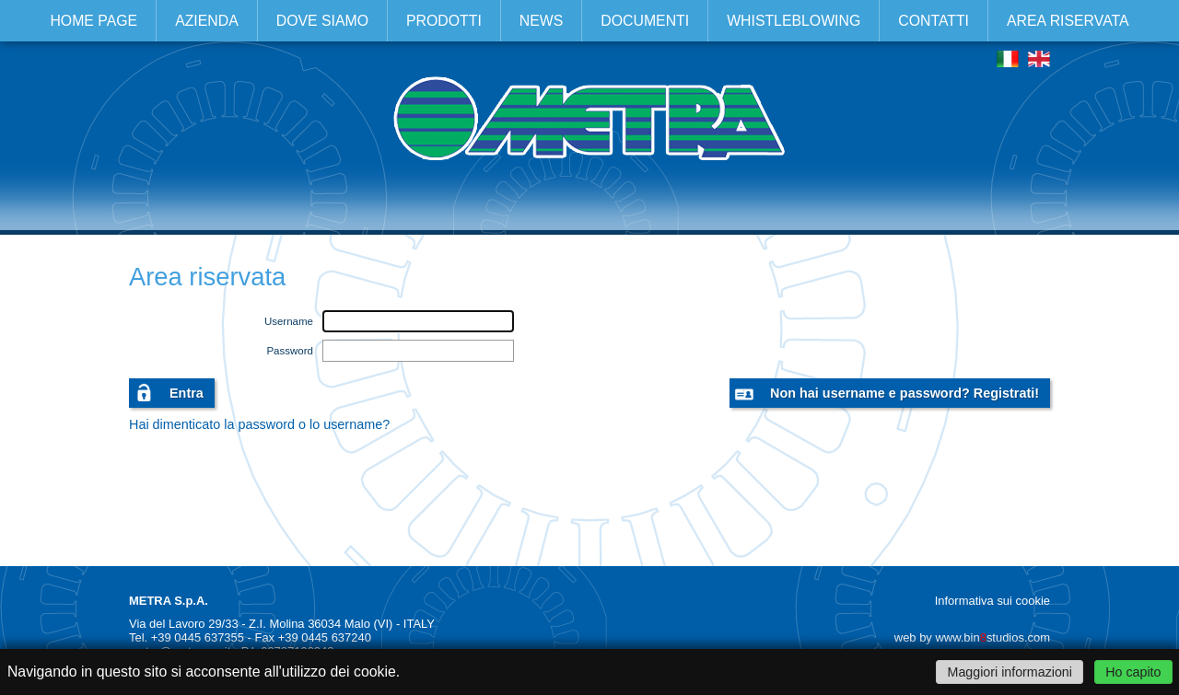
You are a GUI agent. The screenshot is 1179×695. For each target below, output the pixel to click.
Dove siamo (322, 21)
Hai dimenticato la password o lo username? (259, 424)
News (541, 21)
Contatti (933, 21)
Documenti (645, 21)
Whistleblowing (793, 21)
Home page (93, 21)
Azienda (207, 21)
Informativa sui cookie (992, 601)
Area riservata (1068, 21)
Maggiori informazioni (1010, 672)
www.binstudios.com (992, 637)
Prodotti (444, 21)
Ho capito (1133, 672)
